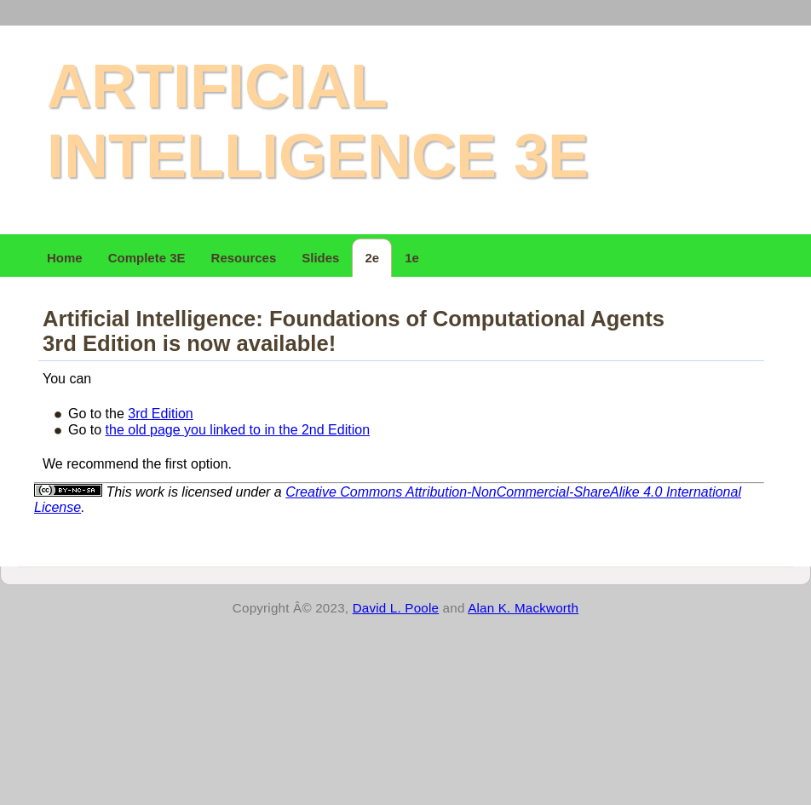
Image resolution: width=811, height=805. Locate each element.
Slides (320, 257)
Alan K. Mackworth (523, 608)
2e (372, 257)
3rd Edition (160, 413)
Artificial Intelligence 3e (318, 121)
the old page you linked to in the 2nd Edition (238, 430)
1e (412, 257)
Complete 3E (147, 257)
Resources (244, 257)
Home (65, 257)
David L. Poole (396, 608)
